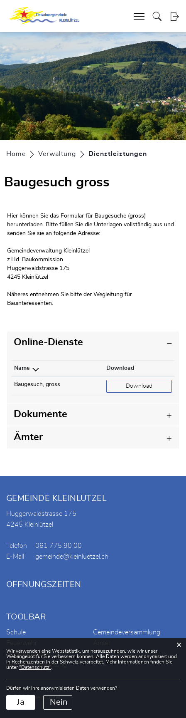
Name (21, 368)
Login (174, 16)
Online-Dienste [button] (48, 342)
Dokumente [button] (40, 414)
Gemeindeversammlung (126, 632)
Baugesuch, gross (37, 384)
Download (120, 368)
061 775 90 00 (58, 545)
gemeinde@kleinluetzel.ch (71, 556)
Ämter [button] (28, 437)
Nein (58, 702)
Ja (20, 702)
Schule (16, 632)
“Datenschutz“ (35, 667)
